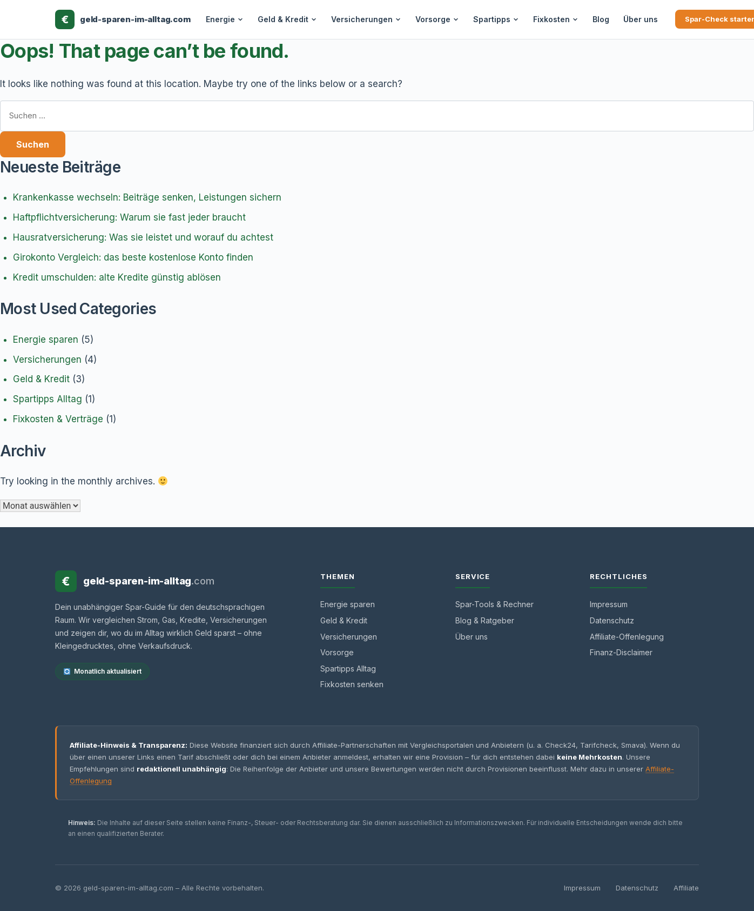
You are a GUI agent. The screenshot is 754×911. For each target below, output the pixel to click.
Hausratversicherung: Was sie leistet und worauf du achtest (143, 237)
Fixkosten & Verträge (58, 419)
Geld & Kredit (287, 19)
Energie (225, 19)
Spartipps (496, 19)
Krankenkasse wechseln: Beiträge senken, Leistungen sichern (147, 197)
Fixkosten (555, 19)
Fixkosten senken (351, 684)
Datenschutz (612, 620)
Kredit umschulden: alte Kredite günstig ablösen (117, 277)
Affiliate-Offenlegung (627, 636)
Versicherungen (366, 19)
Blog (601, 19)
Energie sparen (45, 339)
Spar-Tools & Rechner (494, 604)
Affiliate (686, 887)
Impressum (609, 604)
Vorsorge (437, 19)
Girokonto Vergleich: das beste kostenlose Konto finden (133, 257)
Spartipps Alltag (47, 399)
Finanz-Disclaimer (621, 652)
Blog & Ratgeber (484, 620)
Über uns (640, 19)
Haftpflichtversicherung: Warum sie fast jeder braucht (129, 217)
